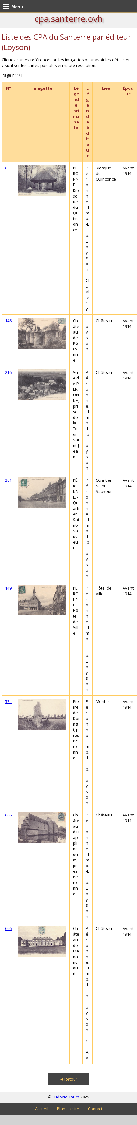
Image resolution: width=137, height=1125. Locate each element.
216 (8, 372)
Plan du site (68, 1109)
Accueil (41, 1109)
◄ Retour (69, 1079)
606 (8, 815)
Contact (95, 1109)
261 (8, 480)
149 (8, 588)
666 (8, 928)
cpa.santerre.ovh (68, 18)
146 (8, 321)
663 (8, 168)
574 (8, 701)
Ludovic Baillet (66, 1097)
